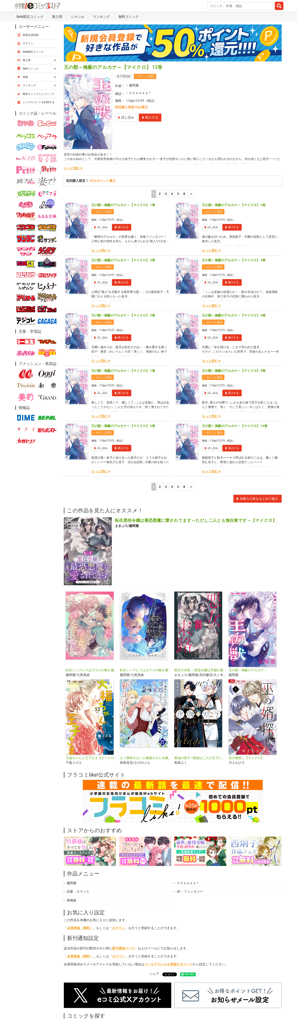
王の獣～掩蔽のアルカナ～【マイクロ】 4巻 (234, 260)
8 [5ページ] (184, 194)
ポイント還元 (146, 76)
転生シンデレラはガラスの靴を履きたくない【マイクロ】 (91, 670)
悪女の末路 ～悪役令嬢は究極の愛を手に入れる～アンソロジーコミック (200, 670)
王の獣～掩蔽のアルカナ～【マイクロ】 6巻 (234, 315)
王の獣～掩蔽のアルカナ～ (248, 670)
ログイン (118, 928)
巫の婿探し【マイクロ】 (246, 758)
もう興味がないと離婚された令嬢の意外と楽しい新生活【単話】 (145, 758)
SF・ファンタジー (190, 891)
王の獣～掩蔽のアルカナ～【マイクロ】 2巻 (234, 205)
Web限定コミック (29, 17)
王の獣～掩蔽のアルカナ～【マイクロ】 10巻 (234, 426)
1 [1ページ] (154, 194)
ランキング (101, 17)
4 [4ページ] (172, 194)
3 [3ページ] (166, 194)
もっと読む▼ (73, 168)
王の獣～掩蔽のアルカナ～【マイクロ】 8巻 (234, 371)
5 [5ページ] (178, 194)
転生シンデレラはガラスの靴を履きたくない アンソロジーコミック (145, 670)
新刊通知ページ (123, 948)
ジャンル (77, 17)
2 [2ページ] (160, 194)
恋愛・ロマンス (78, 891)
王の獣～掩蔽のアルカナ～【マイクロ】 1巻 (123, 205)
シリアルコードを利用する (39, 102)
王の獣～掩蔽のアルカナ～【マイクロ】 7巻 (123, 371)
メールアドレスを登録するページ (168, 964)
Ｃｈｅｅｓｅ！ (140, 93)
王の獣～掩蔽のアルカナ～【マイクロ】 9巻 (123, 426)
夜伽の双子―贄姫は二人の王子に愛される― (200, 758)
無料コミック (128, 17)
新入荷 (57, 17)
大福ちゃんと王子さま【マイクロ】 (91, 758)
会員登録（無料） (80, 928)
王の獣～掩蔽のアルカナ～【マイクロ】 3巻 (123, 260)
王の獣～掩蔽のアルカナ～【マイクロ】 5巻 (123, 315)
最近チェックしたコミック (39, 93)
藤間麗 (134, 85)
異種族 (71, 900)
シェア (154, 974)
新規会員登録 (31, 34)
